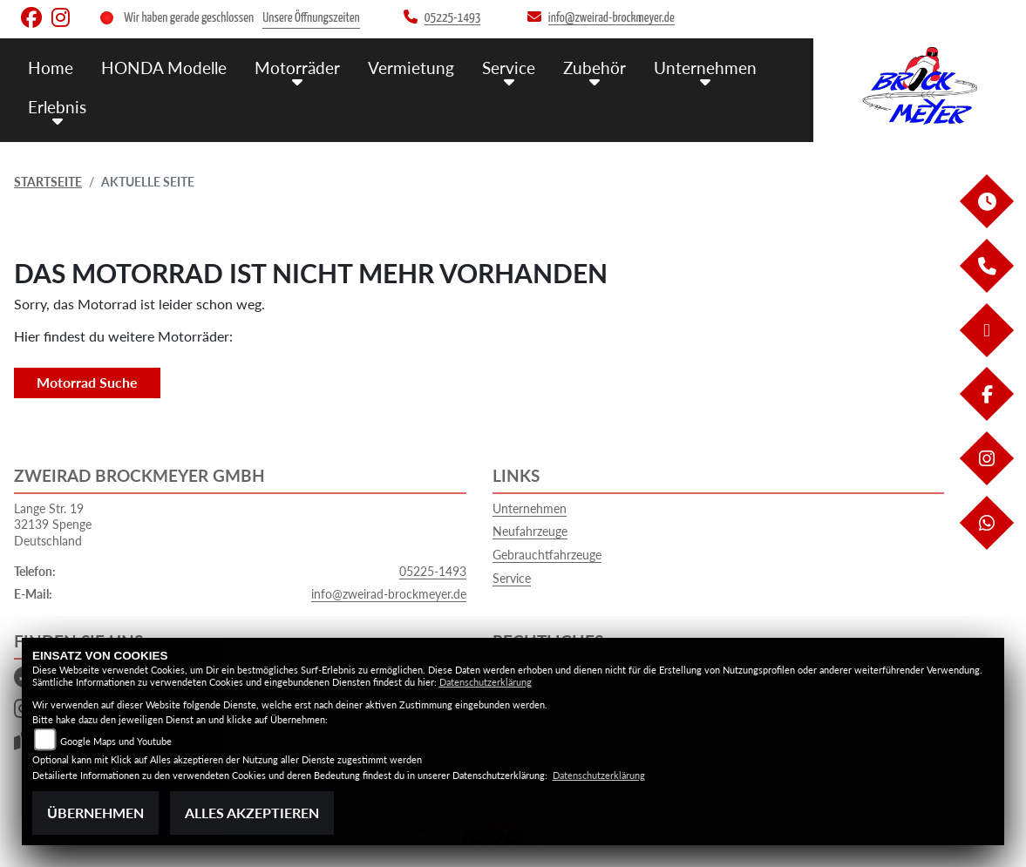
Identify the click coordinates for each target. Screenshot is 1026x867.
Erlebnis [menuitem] (57, 107)
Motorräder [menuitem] (297, 68)
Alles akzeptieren (252, 812)
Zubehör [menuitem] (594, 68)
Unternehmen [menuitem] (705, 68)
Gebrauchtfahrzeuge (547, 554)
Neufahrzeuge (530, 531)
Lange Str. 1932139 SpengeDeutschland (53, 524)
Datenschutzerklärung (485, 682)
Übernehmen (95, 812)
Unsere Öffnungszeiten (310, 17)
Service (512, 578)
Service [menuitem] (508, 68)
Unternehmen (530, 508)
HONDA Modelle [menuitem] (164, 68)
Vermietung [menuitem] (411, 68)
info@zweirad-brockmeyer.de (388, 593)
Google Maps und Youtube (116, 741)
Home (50, 68)
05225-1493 (432, 571)
